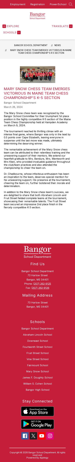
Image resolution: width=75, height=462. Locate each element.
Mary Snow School (37, 371)
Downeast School (37, 340)
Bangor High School (37, 389)
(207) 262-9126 (40, 287)
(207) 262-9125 (42, 283)
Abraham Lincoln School (37, 334)
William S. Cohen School (37, 383)
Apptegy (44, 457)
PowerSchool (58, 4)
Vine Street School (38, 359)
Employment (17, 4)
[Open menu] (10, 26)
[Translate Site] (62, 26)
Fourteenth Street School (37, 346)
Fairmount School (37, 365)
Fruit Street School (37, 353)
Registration (37, 4)
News (57, 45)
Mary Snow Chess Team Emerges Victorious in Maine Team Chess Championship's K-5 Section (41, 51)
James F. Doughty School (37, 377)
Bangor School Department (31, 45)
